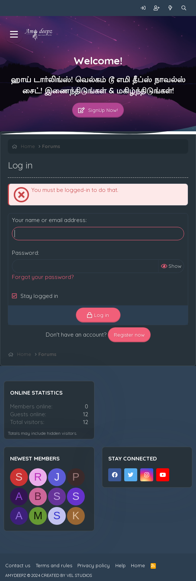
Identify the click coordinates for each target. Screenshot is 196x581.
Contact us (17, 565)
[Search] (184, 8)
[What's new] (170, 8)
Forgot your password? (43, 276)
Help (120, 565)
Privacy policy (93, 565)
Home (138, 565)
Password (25, 252)
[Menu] (14, 34)
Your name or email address (49, 220)
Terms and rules (54, 565)
